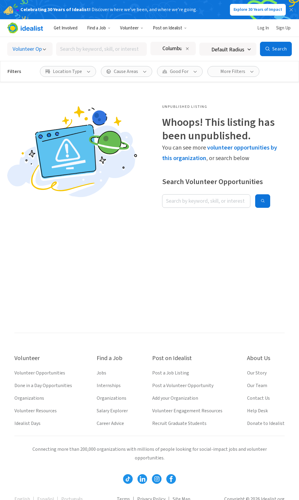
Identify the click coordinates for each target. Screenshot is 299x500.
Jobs (101, 373)
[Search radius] (227, 49)
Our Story (257, 373)
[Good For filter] (180, 71)
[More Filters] (233, 71)
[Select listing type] (30, 49)
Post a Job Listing (170, 373)
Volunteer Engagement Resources (187, 411)
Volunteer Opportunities (39, 373)
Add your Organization (175, 398)
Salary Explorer (112, 411)
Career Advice (110, 423)
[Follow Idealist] (128, 479)
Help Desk (257, 411)
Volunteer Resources (35, 411)
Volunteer (131, 28)
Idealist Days (27, 423)
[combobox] (101, 49)
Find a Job (98, 28)
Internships (109, 385)
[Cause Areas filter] (126, 71)
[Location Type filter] (68, 71)
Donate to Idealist (266, 423)
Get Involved (65, 28)
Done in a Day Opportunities (43, 385)
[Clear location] (187, 48)
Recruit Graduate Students (179, 423)
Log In (263, 28)
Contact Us (258, 398)
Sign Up (283, 28)
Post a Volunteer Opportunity (182, 385)
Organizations (29, 398)
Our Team (257, 385)
